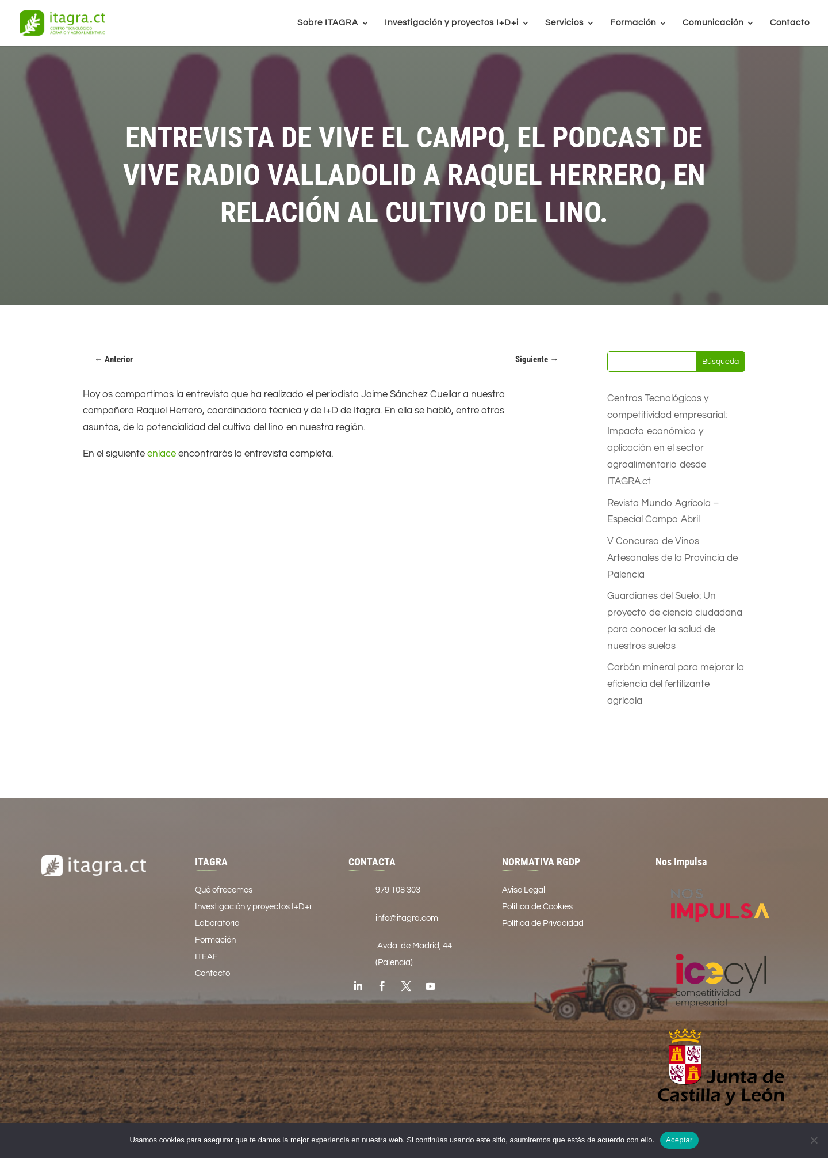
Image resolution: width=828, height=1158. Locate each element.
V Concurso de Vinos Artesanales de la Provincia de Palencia (672, 558)
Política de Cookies (537, 906)
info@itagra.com (406, 918)
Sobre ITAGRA (327, 23)
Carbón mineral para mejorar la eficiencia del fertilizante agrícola (675, 684)
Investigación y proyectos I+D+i (452, 23)
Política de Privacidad (543, 923)
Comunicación (713, 23)
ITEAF (206, 956)
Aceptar (679, 1140)
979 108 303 (397, 890)
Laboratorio (217, 923)
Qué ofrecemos (223, 890)
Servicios (564, 23)
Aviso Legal (523, 890)
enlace (161, 454)
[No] (813, 1140)
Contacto (790, 23)
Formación (633, 23)
